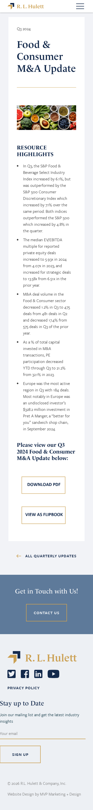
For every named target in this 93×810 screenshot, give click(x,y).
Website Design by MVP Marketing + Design (44, 794)
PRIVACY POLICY (23, 688)
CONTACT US (47, 612)
